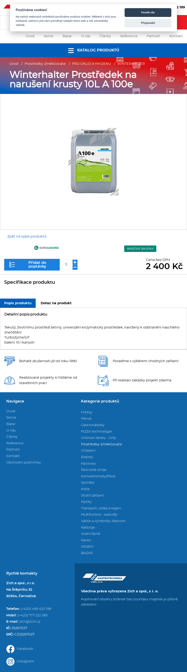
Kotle (85, 489)
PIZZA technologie (96, 431)
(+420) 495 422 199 (36, 609)
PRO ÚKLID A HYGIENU (91, 63)
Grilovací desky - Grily (98, 437)
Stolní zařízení (92, 495)
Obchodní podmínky (23, 462)
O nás (11, 430)
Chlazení (88, 450)
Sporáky (88, 482)
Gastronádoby (93, 425)
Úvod (13, 63)
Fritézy (86, 412)
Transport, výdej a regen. (101, 508)
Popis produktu (18, 303)
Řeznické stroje (94, 469)
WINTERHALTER (131, 63)
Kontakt (13, 456)
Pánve (86, 418)
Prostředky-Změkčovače (45, 63)
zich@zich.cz (29, 621)
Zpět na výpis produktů (27, 236)
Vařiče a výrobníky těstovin (103, 521)
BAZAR (87, 553)
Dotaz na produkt (56, 303)
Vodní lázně (90, 533)
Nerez (86, 540)
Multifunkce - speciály (99, 514)
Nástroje (88, 527)
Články (12, 436)
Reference (15, 443)
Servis (11, 417)
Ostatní (87, 546)
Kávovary (88, 463)
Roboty (87, 457)
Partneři (13, 449)
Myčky (86, 501)
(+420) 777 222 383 (33, 615)
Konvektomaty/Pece (98, 476)
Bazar (10, 424)
